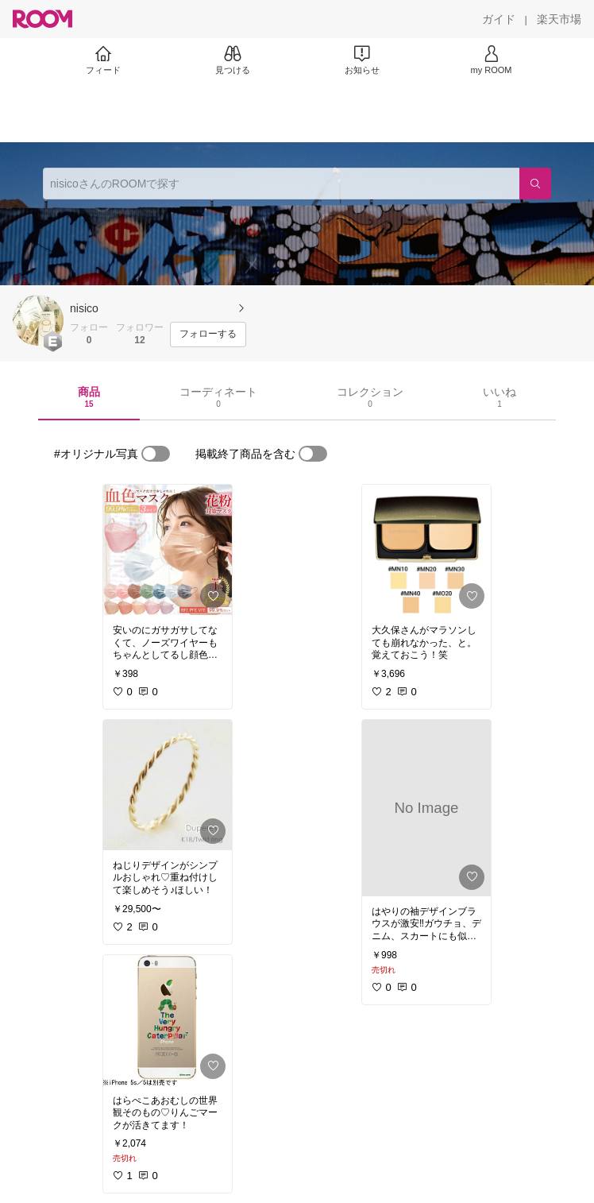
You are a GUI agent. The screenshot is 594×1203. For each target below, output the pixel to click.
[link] (167, 550)
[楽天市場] (559, 19)
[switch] (155, 454)
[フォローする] (208, 334)
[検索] (535, 183)
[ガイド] (498, 19)
